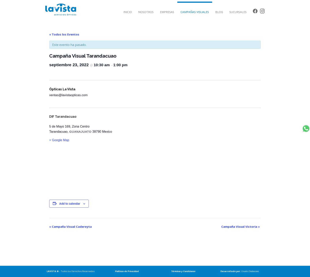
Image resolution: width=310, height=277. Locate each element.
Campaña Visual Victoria (240, 227)
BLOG (219, 12)
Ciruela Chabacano (250, 271)
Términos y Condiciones (183, 271)
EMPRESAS (167, 12)
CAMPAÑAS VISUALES (195, 12)
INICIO (127, 12)
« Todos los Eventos (64, 34)
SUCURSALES (238, 12)
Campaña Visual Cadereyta (70, 227)
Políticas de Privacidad (127, 271)
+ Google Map (59, 140)
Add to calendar (69, 203)
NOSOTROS (146, 12)
